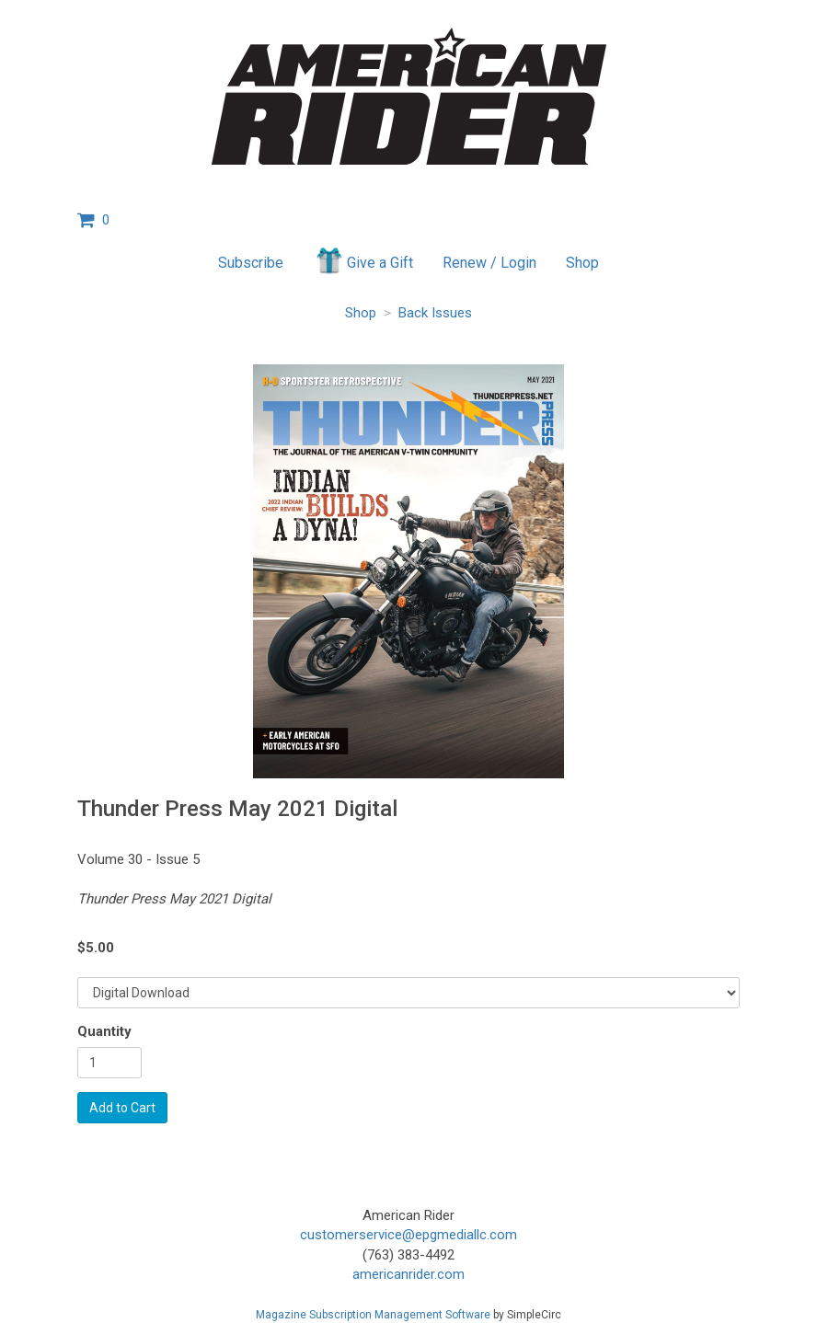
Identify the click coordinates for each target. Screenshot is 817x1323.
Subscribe (250, 262)
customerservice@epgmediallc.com (408, 1234)
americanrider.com (408, 1274)
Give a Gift (363, 260)
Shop (582, 262)
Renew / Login (489, 262)
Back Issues (435, 313)
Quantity (104, 1031)
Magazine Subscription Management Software (373, 1314)
